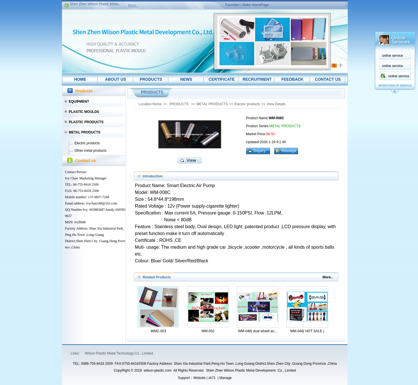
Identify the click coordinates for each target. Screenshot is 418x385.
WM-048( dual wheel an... (257, 331)
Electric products (87, 143)
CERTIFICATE (222, 79)
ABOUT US (115, 79)
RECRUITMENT (257, 79)
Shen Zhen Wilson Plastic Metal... (95, 5)
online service (392, 56)
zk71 (211, 378)
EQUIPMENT (79, 102)
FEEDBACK (292, 79)
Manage (225, 378)
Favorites (232, 5)
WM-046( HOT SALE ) (307, 331)
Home (157, 104)
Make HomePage (255, 5)
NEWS (186, 79)
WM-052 (207, 331)
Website (199, 378)
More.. (133, 5)
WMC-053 (158, 331)
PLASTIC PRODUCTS (86, 122)
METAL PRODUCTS (84, 132)
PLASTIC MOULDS (84, 112)
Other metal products (90, 151)
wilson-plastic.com (157, 370)
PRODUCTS (151, 79)
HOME (80, 79)
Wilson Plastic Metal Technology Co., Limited (119, 353)
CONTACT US (328, 79)
